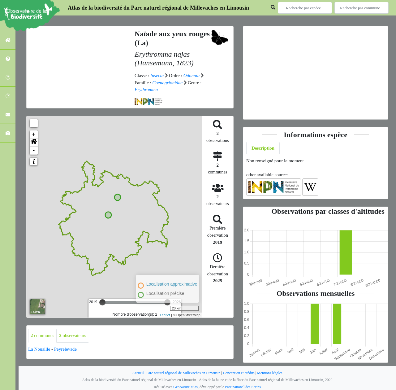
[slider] (102, 302)
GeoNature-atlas (185, 387)
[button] (34, 142)
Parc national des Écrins (243, 387)
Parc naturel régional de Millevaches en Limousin (183, 373)
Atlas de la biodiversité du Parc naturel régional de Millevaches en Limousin (158, 8)
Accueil (138, 373)
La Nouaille (39, 349)
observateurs (72, 335)
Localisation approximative (171, 284)
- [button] (34, 150)
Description (263, 148)
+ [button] (34, 134)
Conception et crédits (239, 373)
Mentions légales (269, 373)
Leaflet (165, 315)
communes (42, 335)
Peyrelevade (65, 349)
